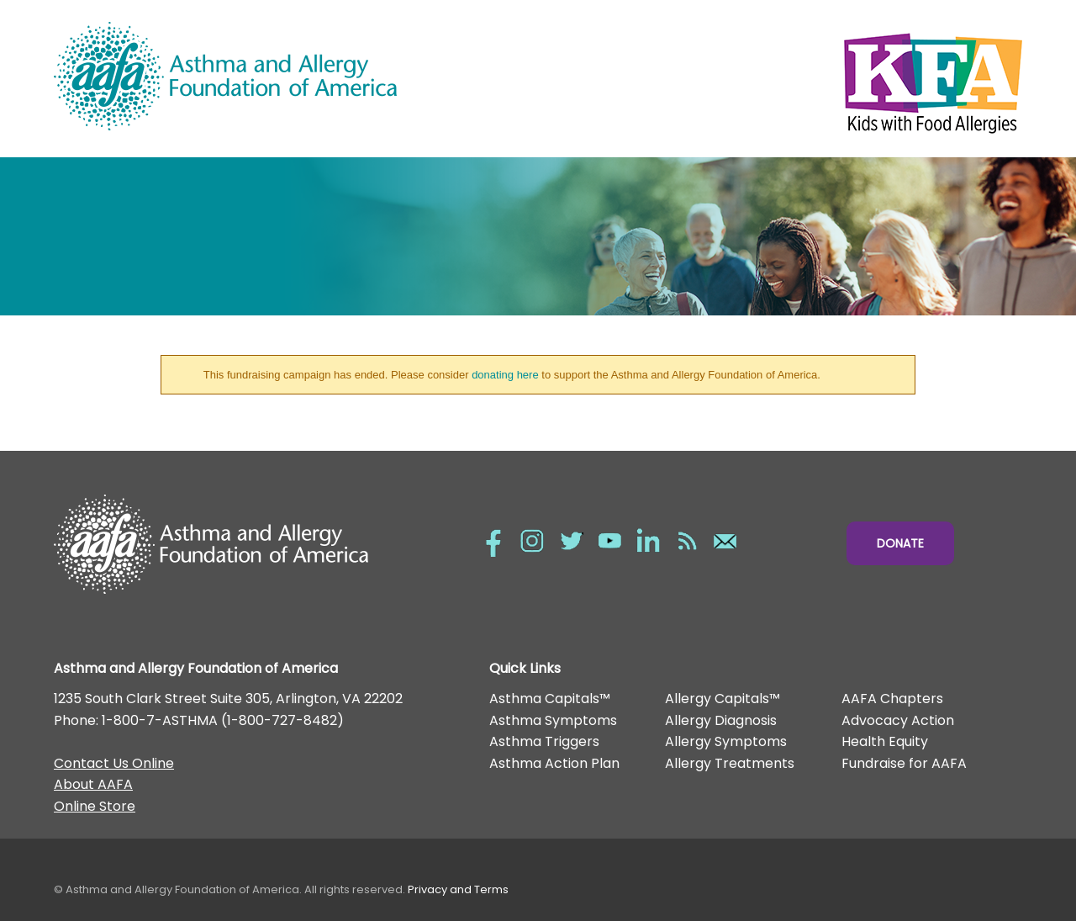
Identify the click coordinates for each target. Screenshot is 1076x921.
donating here (505, 374)
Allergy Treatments (729, 763)
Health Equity (884, 741)
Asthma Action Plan (554, 763)
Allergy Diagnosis (721, 720)
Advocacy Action (897, 720)
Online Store (94, 806)
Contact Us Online (114, 763)
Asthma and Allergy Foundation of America (296, 76)
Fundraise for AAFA (904, 763)
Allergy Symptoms (726, 741)
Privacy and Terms (458, 889)
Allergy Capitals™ (722, 698)
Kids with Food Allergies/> (780, 79)
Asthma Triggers (544, 741)
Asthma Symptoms (553, 720)
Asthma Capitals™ (549, 698)
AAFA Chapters (892, 698)
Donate (900, 543)
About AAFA (93, 784)
